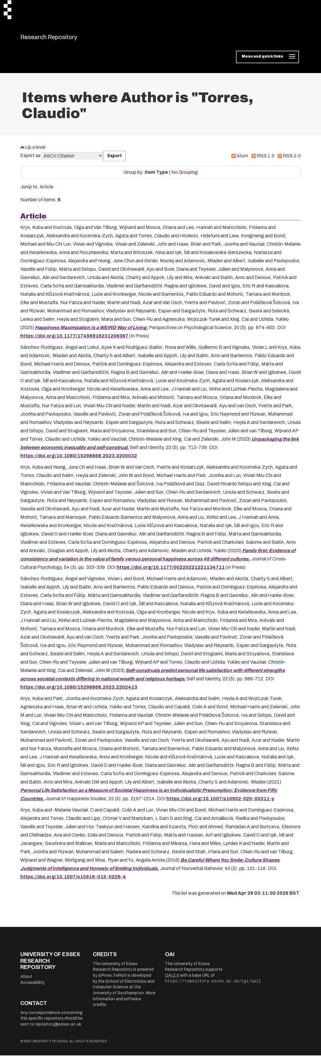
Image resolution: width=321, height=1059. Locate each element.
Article (46, 190)
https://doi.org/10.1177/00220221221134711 (171, 571)
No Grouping (184, 176)
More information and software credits (124, 1003)
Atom (242, 159)
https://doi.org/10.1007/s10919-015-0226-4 (73, 880)
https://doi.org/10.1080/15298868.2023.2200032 (78, 459)
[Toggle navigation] (267, 61)
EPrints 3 (106, 979)
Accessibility (32, 986)
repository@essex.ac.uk (58, 1028)
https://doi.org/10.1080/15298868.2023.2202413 (78, 690)
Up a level (35, 150)
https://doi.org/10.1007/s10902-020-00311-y (220, 802)
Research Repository (62, 39)
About (26, 980)
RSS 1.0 (265, 159)
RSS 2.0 (292, 159)
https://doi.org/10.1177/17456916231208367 (74, 339)
